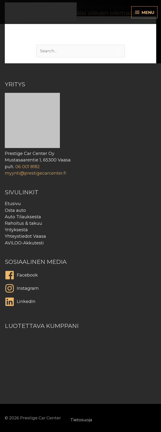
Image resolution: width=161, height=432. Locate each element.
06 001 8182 (27, 166)
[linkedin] (80, 303)
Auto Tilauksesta (23, 216)
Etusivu (13, 203)
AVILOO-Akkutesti (24, 243)
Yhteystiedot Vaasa (25, 236)
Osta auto (15, 210)
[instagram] (80, 290)
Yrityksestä (16, 229)
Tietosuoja (81, 419)
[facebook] (80, 276)
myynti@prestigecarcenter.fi (35, 173)
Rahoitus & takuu (23, 223)
